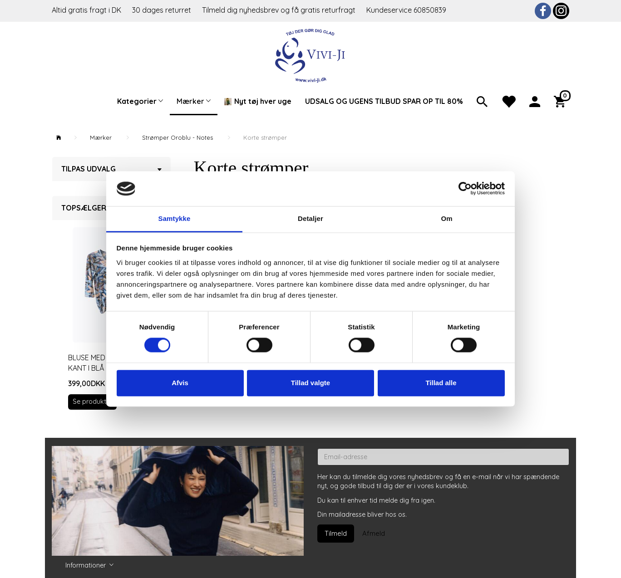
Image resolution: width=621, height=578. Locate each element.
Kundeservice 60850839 (406, 10)
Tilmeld (336, 533)
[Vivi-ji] (310, 54)
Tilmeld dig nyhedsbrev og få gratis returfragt (279, 10)
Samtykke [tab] (174, 218)
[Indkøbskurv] (561, 100)
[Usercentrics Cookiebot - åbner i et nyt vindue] (465, 189)
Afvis (180, 383)
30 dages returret (162, 10)
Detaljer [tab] (310, 218)
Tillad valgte (310, 383)
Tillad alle (440, 383)
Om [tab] (446, 218)
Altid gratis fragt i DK (86, 10)
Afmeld (373, 533)
